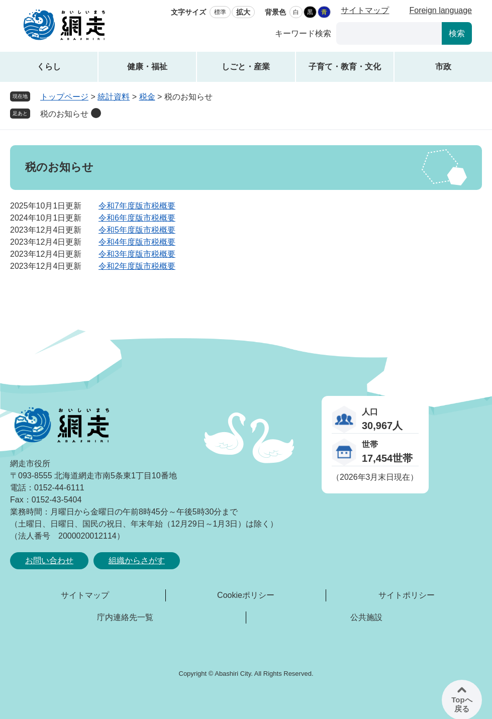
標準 (220, 12)
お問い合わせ (49, 560)
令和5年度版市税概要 (137, 230)
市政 (443, 66)
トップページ (64, 96)
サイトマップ (365, 10)
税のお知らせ (64, 114)
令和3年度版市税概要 (137, 254)
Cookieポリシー (245, 595)
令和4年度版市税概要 (137, 242)
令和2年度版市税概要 (137, 266)
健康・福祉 (147, 66)
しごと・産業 (246, 66)
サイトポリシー (406, 595)
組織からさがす (137, 560)
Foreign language (440, 10)
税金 (147, 96)
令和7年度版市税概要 (137, 205)
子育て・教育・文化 (345, 66)
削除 (96, 113)
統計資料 (113, 96)
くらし (49, 66)
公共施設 (366, 617)
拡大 (243, 12)
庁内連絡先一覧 (125, 617)
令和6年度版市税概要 (137, 218)
